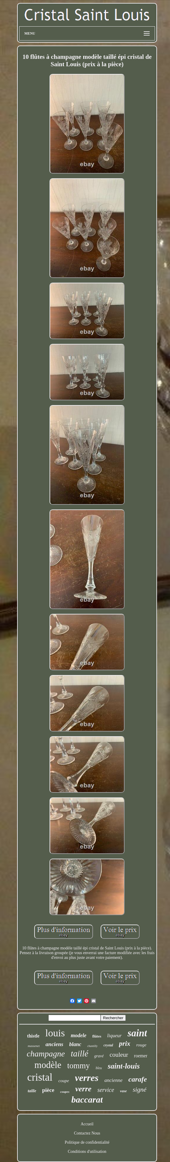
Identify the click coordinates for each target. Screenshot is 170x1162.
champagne (46, 1053)
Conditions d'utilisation (87, 1151)
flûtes (96, 1036)
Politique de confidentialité (87, 1142)
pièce (48, 1090)
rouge (141, 1045)
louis (55, 1032)
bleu (99, 1068)
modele (78, 1035)
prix (124, 1043)
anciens (54, 1044)
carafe (137, 1079)
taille (32, 1091)
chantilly (92, 1046)
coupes (64, 1091)
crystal (108, 1045)
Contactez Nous (87, 1133)
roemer (140, 1055)
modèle (48, 1065)
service (105, 1090)
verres (87, 1077)
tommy (78, 1065)
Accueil (87, 1124)
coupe (63, 1080)
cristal (40, 1077)
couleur (118, 1054)
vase (123, 1091)
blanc (75, 1044)
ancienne (113, 1080)
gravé (99, 1056)
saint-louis (124, 1066)
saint (137, 1033)
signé (139, 1089)
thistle (33, 1035)
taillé (80, 1053)
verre (83, 1089)
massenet (34, 1046)
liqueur (114, 1035)
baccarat (87, 1099)
